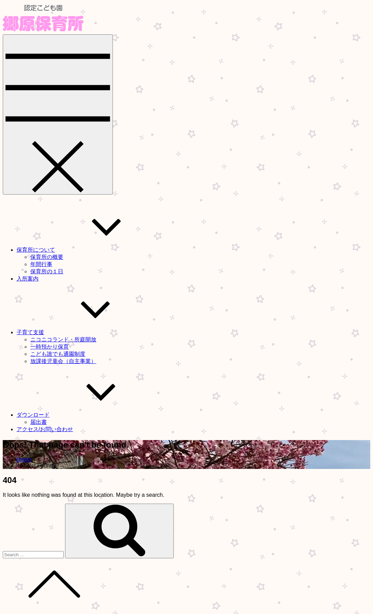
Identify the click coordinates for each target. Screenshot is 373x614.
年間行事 (41, 264)
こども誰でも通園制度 (57, 354)
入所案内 (28, 279)
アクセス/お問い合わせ (45, 429)
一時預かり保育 (49, 347)
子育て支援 (82, 332)
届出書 (38, 422)
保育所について (87, 250)
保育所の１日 (46, 271)
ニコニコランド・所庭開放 (63, 339)
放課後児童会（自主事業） (63, 361)
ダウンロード (85, 415)
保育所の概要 (46, 257)
